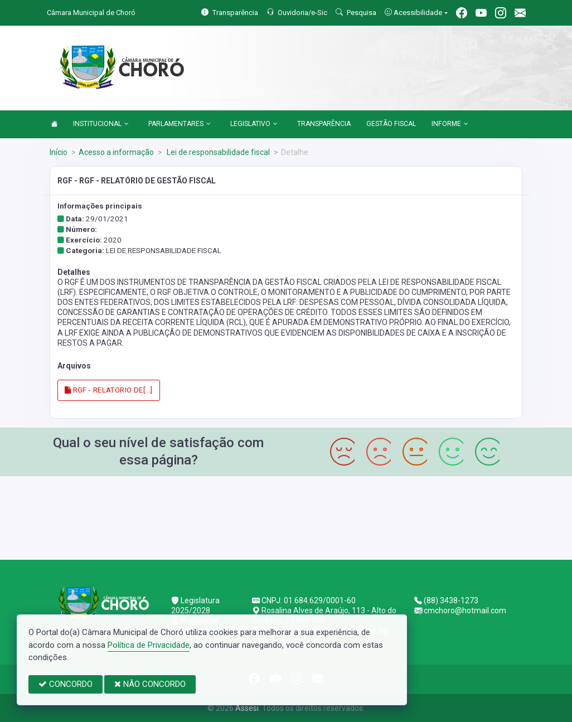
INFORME (450, 124)
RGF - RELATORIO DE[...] (109, 390)
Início (58, 152)
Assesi (247, 708)
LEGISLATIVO (254, 124)
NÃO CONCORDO (150, 684)
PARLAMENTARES (179, 124)
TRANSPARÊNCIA (324, 124)
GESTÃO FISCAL (391, 124)
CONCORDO (65, 684)
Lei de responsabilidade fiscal (217, 152)
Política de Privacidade (149, 645)
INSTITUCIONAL (101, 124)
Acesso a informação (116, 152)
